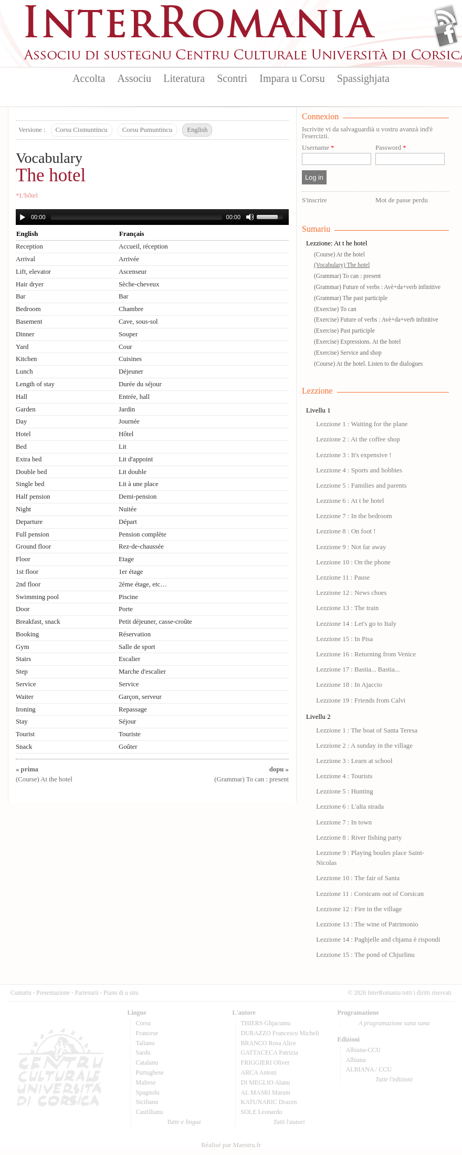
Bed (21, 446)
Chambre (131, 309)
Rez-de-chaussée (141, 546)
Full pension (32, 534)
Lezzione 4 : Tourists (344, 776)
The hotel (51, 175)
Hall (21, 396)
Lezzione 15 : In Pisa (344, 639)
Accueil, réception (143, 246)
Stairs (23, 659)
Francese (147, 1033)
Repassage (133, 709)
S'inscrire (314, 200)
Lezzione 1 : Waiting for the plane (361, 424)
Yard (22, 346)
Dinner (25, 334)
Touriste (130, 734)
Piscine (128, 597)
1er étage (131, 571)
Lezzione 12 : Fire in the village (359, 909)
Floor (23, 559)
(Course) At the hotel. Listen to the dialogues (368, 363)
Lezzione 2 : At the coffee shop (358, 439)
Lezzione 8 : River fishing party (359, 837)
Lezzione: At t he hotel (337, 243)
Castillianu (149, 1112)
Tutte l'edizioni (394, 1079)
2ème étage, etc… (143, 584)
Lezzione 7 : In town (344, 822)
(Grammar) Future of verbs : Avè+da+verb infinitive (377, 287)
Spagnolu (148, 1092)
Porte (126, 609)
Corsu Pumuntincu (147, 129)
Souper (128, 334)
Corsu (143, 1023)
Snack (24, 746)
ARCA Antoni (259, 1072)
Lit (123, 446)
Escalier (129, 659)
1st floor (27, 571)
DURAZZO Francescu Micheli (280, 1033)
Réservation (135, 634)
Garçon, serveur (140, 696)
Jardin (127, 409)
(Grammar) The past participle (350, 298)
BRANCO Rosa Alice (268, 1043)
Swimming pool (37, 597)
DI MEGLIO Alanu (265, 1082)
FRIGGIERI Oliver (265, 1062)
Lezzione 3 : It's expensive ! (353, 455)
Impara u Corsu (291, 78)
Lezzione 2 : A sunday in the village (364, 745)
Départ (128, 521)
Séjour (127, 721)
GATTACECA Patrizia (269, 1052)
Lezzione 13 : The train (347, 608)
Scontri (232, 78)
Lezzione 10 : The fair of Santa (358, 878)
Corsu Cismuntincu (82, 129)
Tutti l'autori (288, 1122)
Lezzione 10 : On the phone (353, 562)
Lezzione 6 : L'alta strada (350, 806)
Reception (29, 246)
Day (21, 421)
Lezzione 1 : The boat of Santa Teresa (366, 730)
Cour (125, 346)
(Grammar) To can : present (347, 276)
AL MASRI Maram (265, 1092)
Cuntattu (21, 992)
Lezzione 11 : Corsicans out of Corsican (370, 894)
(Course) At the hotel (339, 254)
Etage (126, 559)
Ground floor (33, 546)
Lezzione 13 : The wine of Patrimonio (367, 924)
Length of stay (35, 384)
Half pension (33, 496)
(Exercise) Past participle (344, 330)
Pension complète (142, 534)
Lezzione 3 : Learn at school (354, 761)
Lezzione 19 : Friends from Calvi (360, 700)
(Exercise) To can (335, 309)
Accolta (88, 78)
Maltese (146, 1082)
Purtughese (150, 1072)
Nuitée (127, 509)
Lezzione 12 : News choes (351, 592)
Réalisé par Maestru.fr (231, 1145)
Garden (26, 409)
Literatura (184, 78)
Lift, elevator (33, 271)
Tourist (25, 734)
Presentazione (53, 992)
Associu (134, 78)
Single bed (30, 484)
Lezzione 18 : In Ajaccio (349, 684)
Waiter (25, 696)
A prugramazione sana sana (394, 1023)
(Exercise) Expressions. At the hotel (357, 341)
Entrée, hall (134, 396)
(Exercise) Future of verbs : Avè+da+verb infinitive (376, 319)
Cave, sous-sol (138, 321)
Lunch (24, 371)
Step (22, 671)
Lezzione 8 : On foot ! (345, 531)
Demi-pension (138, 496)
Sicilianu (147, 1102)
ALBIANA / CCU (369, 1069)
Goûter (128, 746)
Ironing (26, 709)
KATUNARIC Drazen (269, 1102)
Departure (29, 521)
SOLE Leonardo (261, 1112)
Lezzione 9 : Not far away (351, 547)
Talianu (145, 1043)
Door (22, 609)
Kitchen (26, 359)
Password (390, 148)
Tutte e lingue (184, 1122)
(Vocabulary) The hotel (342, 265)
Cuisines (130, 359)
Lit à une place (139, 484)
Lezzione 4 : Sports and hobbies (359, 470)
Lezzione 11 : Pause (343, 577)
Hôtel (126, 434)
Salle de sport (137, 647)
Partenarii (87, 992)
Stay (22, 721)
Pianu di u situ (120, 992)
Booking (27, 634)
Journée (129, 421)
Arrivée (129, 259)
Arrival (25, 259)
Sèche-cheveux (139, 284)
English (197, 129)
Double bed (31, 472)
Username (318, 148)
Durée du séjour (140, 384)
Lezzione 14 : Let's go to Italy (356, 623)
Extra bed (28, 459)
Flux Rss (446, 17)
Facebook (446, 34)
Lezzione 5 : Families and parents (361, 485)
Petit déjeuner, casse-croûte (155, 621)
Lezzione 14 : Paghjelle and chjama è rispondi (378, 939)
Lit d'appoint (136, 459)
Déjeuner (131, 371)
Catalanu (147, 1062)
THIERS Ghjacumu (266, 1023)
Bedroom (28, 309)
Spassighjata (363, 78)
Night (23, 509)
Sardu (143, 1052)
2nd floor (28, 584)
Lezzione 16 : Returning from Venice (366, 654)
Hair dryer (30, 284)
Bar (20, 296)
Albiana (356, 1060)
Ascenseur (132, 271)
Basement (29, 321)
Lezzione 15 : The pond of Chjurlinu (365, 954)
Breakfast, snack (38, 621)
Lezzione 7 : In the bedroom (354, 516)
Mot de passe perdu (401, 200)
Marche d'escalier (142, 671)
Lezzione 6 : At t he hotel (350, 500)
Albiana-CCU (363, 1050)
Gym (22, 647)
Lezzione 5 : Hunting (344, 791)
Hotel (23, 434)
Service (26, 684)
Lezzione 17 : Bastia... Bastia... (358, 669)
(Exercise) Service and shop (348, 352)
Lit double (132, 472)
